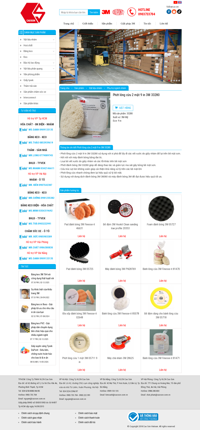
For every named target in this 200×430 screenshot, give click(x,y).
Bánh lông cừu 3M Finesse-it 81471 (161, 358)
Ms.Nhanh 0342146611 (41, 168)
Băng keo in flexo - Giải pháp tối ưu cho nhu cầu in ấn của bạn (42, 308)
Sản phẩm (79, 88)
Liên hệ (81, 236)
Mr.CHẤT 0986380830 (41, 247)
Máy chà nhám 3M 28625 (120, 358)
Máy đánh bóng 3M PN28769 (120, 269)
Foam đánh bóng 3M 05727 (161, 224)
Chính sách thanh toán (89, 417)
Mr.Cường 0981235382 (41, 197)
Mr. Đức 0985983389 (40, 236)
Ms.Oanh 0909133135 (41, 129)
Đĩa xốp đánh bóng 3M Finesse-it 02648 (79, 315)
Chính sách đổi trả (86, 422)
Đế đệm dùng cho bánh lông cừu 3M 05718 (161, 315)
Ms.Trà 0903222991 (40, 223)
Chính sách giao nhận (31, 417)
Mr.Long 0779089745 (41, 155)
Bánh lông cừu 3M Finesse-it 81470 (161, 269)
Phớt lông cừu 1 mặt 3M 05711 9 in (79, 360)
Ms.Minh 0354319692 (41, 210)
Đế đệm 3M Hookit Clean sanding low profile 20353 (120, 226)
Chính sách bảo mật (87, 413)
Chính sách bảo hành (31, 422)
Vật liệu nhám (95, 88)
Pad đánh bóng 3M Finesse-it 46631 (79, 226)
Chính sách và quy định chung (35, 413)
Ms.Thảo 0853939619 (41, 142)
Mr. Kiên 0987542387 (40, 184)
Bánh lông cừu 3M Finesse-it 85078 (120, 313)
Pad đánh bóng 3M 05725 (79, 269)
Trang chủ (64, 88)
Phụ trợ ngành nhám (116, 88)
